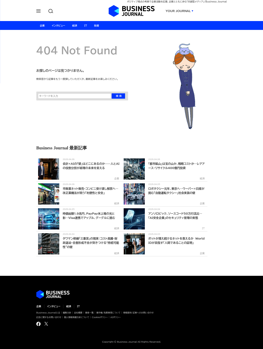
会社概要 (78, 313)
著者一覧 (89, 313)
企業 (38, 306)
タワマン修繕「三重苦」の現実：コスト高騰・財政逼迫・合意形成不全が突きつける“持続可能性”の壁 (91, 242)
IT (78, 306)
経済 (68, 306)
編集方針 (67, 313)
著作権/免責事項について (108, 313)
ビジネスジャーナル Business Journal (132, 11)
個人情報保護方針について (76, 317)
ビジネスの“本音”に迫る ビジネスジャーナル (52, 294)
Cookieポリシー (100, 317)
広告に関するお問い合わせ (48, 317)
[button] (38, 12)
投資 (96, 25)
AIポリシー (115, 317)
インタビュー (54, 306)
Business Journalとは (48, 313)
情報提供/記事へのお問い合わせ (138, 313)
